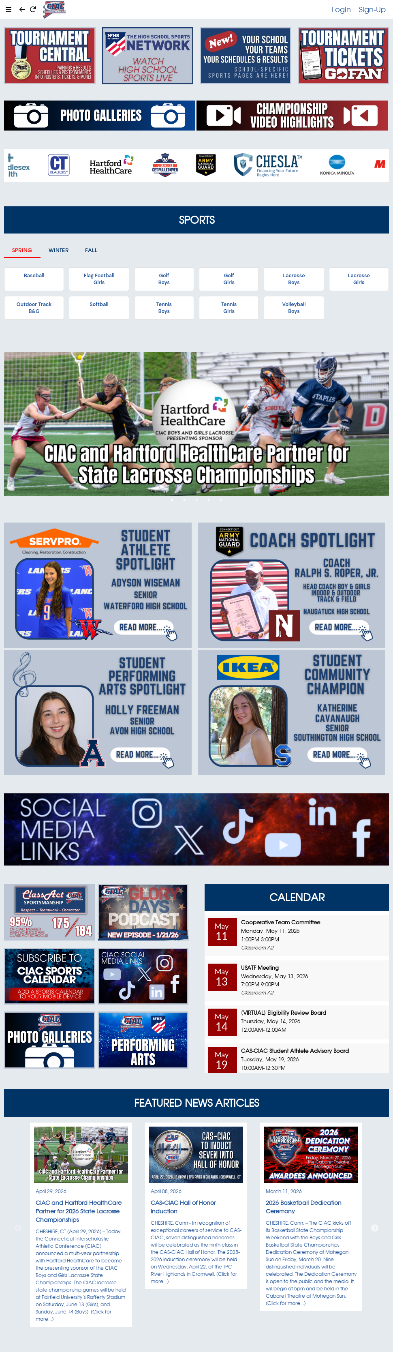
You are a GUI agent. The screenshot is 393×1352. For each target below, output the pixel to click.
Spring (22, 250)
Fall (91, 250)
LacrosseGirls (359, 278)
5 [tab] (221, 500)
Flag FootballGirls (99, 278)
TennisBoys (164, 307)
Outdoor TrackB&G (34, 307)
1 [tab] (172, 500)
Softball (99, 304)
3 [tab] (196, 500)
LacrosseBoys (294, 278)
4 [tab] (209, 500)
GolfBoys (164, 278)
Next (375, 1228)
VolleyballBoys (294, 307)
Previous (18, 1228)
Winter (59, 250)
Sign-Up (372, 9)
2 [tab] (184, 500)
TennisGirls (229, 307)
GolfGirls (229, 278)
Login (341, 9)
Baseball (34, 275)
